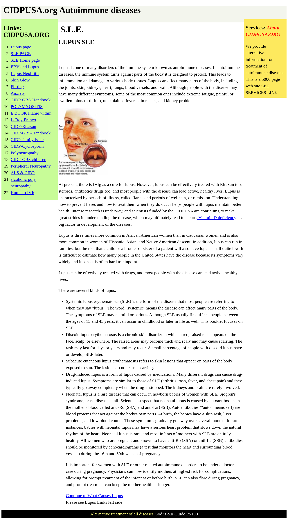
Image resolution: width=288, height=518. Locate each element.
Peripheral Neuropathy (31, 166)
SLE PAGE (21, 53)
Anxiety (18, 93)
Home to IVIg (23, 192)
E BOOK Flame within (31, 113)
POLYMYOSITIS (27, 106)
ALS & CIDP (23, 172)
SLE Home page (25, 60)
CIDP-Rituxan (23, 126)
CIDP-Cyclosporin (27, 146)
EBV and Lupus (25, 66)
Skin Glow (20, 80)
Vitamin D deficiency (216, 217)
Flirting (17, 86)
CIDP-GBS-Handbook (31, 99)
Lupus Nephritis (25, 73)
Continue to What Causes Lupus (94, 495)
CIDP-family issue (27, 139)
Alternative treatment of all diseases (122, 514)
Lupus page (21, 46)
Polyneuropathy (25, 152)
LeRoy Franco (23, 119)
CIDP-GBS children (28, 159)
